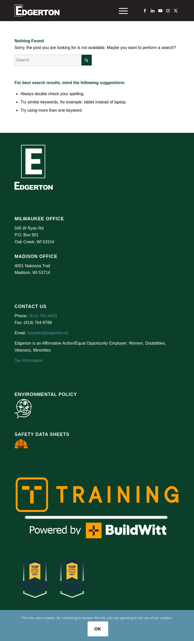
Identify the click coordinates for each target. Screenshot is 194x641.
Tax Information (28, 360)
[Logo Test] (80, 10)
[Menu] (121, 10)
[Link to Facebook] (145, 11)
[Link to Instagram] (168, 11)
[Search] (53, 60)
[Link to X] (176, 11)
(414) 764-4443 (43, 316)
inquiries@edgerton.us (47, 333)
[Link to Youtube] (160, 11)
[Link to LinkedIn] (152, 11)
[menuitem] (121, 10)
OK (97, 629)
